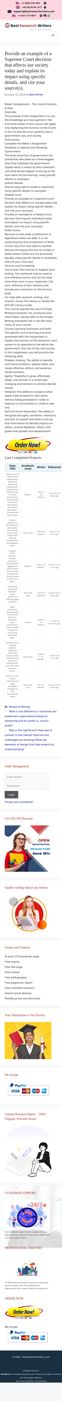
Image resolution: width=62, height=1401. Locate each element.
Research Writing (19, 706)
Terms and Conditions (24, 1381)
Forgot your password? (19, 802)
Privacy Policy (40, 1381)
